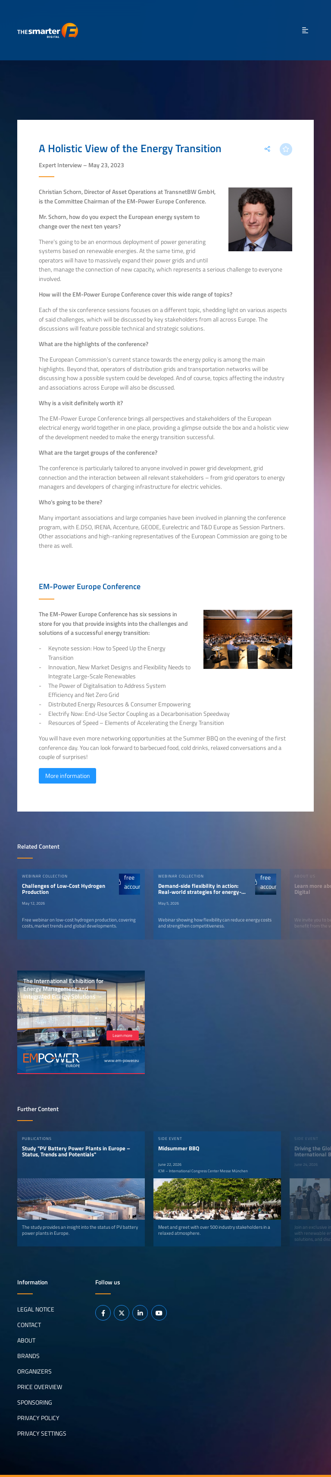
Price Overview (39, 1387)
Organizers (34, 1371)
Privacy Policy (38, 1418)
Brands (28, 1356)
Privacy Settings (41, 1433)
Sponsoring (34, 1402)
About (26, 1340)
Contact (29, 1325)
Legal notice (35, 1309)
